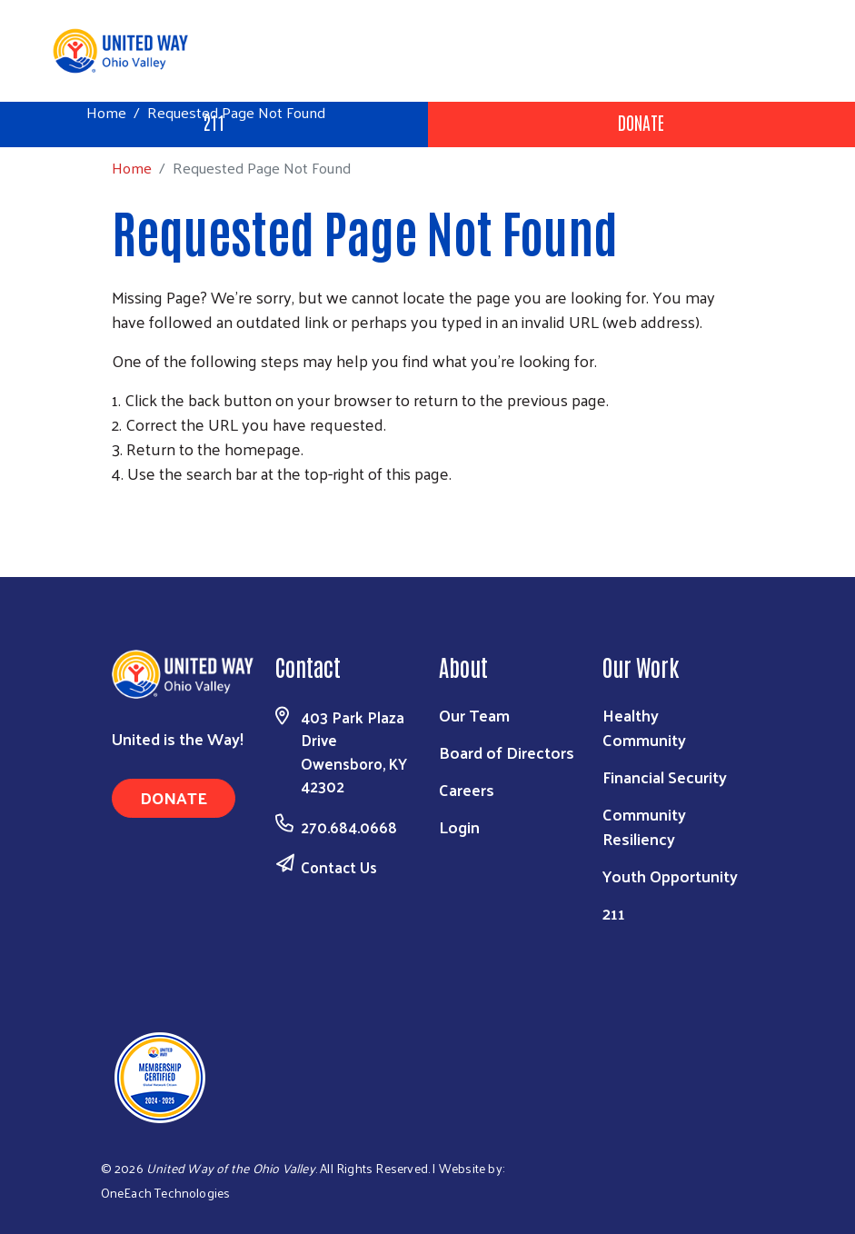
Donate (641, 122)
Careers (466, 789)
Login (459, 826)
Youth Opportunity (670, 875)
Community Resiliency (644, 826)
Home (106, 112)
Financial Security (664, 776)
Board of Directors (506, 752)
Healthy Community (644, 727)
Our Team (474, 715)
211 (613, 913)
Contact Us (339, 867)
